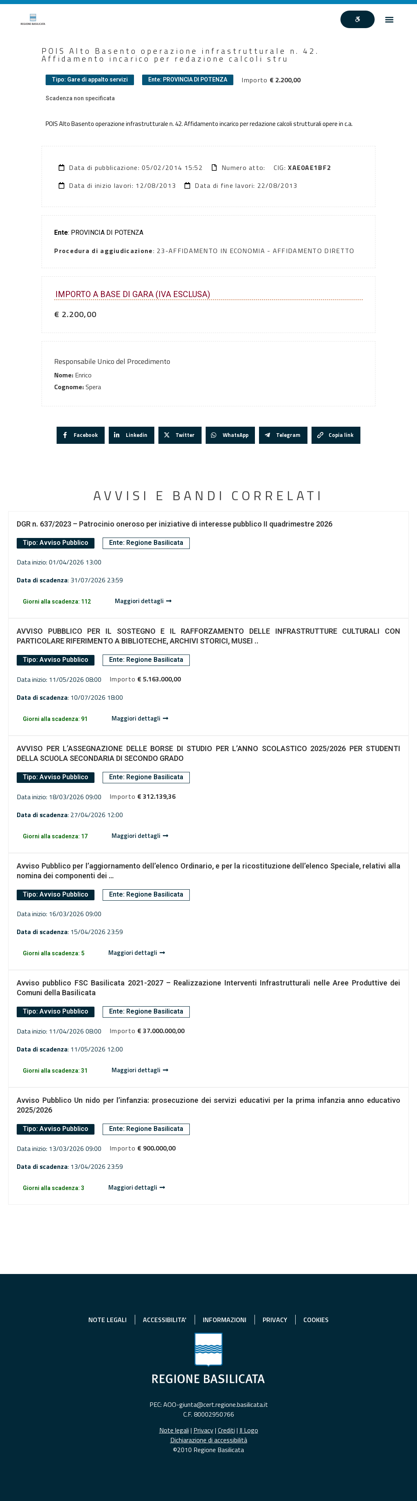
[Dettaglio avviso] (143, 601)
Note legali (174, 1430)
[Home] (33, 19)
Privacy (203, 1430)
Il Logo (248, 1430)
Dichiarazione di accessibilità (208, 1440)
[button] (389, 19)
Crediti (226, 1430)
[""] (357, 20)
